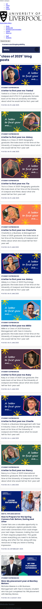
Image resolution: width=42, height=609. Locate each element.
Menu (6, 49)
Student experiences (10, 88)
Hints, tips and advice (10, 514)
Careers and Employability (13, 44)
